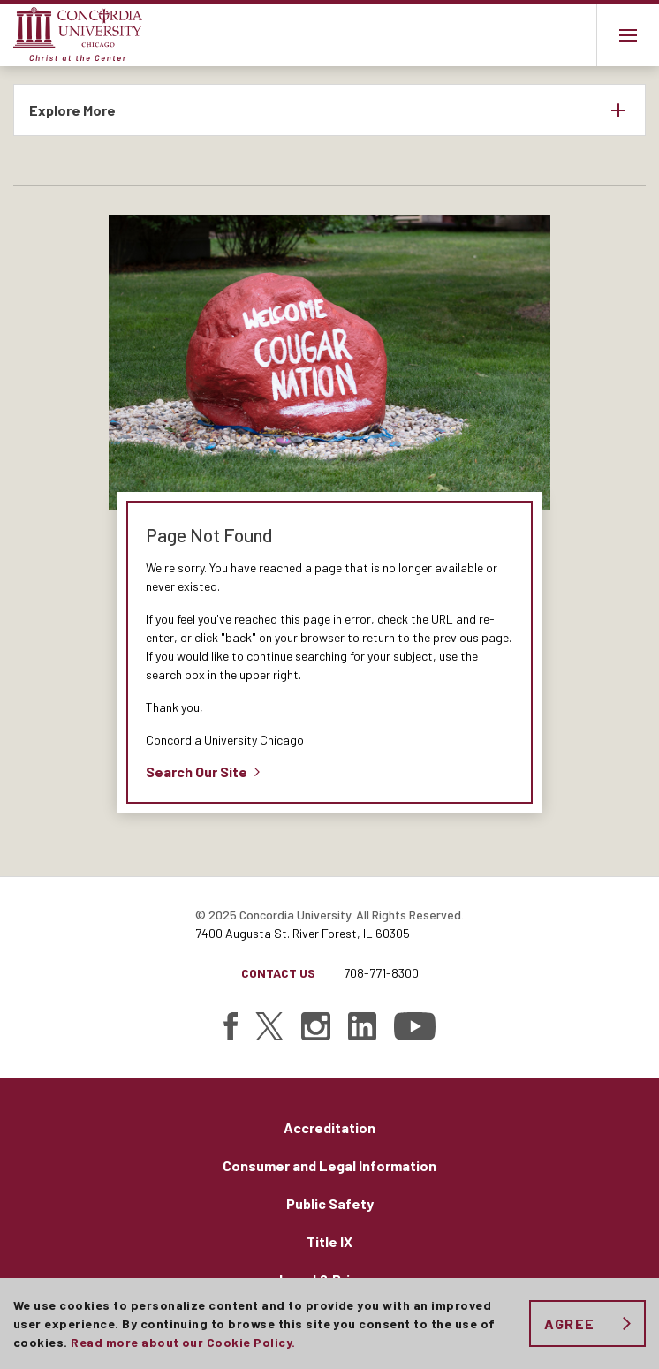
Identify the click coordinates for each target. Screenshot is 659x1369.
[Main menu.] (627, 35)
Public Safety (330, 1203)
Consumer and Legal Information (329, 1165)
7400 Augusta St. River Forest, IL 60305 (302, 933)
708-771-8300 (381, 972)
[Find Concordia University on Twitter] (269, 1026)
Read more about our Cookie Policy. (183, 1342)
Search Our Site (196, 771)
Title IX (329, 1241)
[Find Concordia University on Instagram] (315, 1026)
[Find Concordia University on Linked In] (362, 1026)
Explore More (72, 110)
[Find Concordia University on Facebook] (230, 1026)
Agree (569, 1323)
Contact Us (278, 972)
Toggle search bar (565, 35)
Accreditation (329, 1127)
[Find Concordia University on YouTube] (414, 1026)
